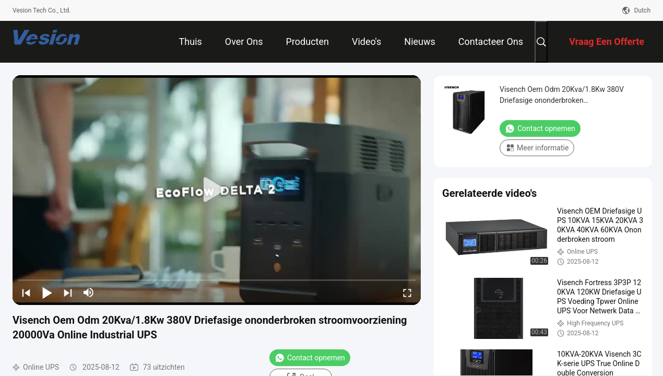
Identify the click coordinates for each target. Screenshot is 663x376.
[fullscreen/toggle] (407, 292)
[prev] (26, 292)
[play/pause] (47, 292)
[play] (217, 190)
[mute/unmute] (88, 292)
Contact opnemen (310, 357)
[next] (67, 292)
